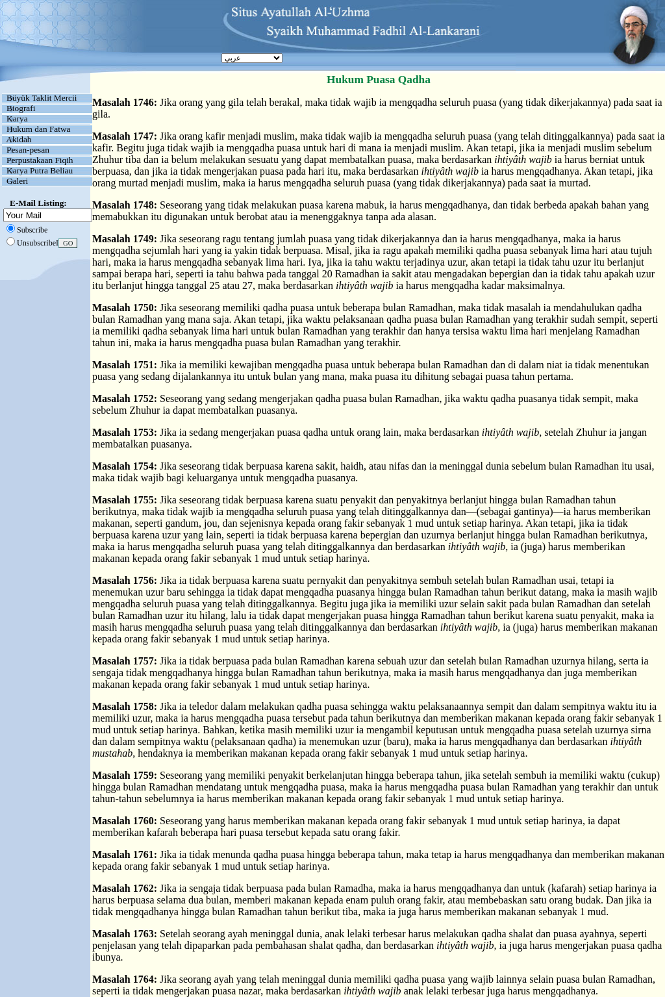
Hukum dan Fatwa (38, 129)
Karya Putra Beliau (39, 170)
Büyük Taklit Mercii (41, 98)
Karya (17, 118)
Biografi (20, 108)
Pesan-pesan (27, 150)
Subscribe (32, 229)
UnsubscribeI (37, 242)
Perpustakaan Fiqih (39, 160)
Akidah (18, 139)
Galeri (17, 181)
